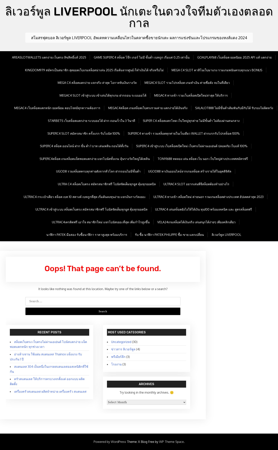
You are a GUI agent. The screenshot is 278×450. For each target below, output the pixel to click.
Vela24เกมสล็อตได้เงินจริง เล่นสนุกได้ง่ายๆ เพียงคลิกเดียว (196, 222)
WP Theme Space (171, 442)
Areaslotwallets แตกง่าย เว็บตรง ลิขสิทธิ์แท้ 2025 (49, 57)
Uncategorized (121, 342)
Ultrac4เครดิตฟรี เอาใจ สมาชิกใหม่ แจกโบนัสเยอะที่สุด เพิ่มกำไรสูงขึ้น (101, 222)
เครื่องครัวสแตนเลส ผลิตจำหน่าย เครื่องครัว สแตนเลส (50, 391)
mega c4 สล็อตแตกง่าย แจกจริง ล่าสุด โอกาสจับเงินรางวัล (97, 83)
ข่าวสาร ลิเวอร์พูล (123, 349)
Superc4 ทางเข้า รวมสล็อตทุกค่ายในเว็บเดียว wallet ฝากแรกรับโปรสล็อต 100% (184, 133)
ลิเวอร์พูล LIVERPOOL (226, 235)
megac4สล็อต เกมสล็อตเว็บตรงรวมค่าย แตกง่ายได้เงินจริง (147, 108)
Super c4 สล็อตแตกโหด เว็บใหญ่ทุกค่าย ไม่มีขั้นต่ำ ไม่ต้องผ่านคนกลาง (191, 121)
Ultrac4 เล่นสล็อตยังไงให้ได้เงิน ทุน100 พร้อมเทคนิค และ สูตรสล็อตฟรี (203, 209)
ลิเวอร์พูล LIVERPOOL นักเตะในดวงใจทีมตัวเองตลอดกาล (139, 17)
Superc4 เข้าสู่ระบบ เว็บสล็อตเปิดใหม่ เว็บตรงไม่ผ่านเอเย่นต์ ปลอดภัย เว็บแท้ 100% (191, 146)
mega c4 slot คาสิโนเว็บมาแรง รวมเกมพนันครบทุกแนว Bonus (216, 70)
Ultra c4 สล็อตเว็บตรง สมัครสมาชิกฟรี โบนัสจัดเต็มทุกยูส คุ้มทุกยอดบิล (107, 184)
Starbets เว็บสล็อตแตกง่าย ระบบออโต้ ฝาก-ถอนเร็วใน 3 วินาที (91, 121)
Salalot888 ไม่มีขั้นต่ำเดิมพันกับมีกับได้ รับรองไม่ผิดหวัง (234, 108)
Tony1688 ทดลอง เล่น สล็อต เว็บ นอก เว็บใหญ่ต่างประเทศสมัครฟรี (203, 159)
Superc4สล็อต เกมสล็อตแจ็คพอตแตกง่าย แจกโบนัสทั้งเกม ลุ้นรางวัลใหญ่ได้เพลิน (95, 159)
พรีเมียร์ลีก (118, 357)
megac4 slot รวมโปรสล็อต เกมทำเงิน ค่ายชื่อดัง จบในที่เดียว (187, 83)
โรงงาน (116, 364)
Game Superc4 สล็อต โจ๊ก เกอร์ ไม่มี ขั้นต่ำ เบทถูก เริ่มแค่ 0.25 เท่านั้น (142, 57)
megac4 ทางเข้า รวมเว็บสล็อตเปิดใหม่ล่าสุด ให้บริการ (191, 95)
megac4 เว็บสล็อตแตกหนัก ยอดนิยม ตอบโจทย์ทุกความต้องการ (57, 108)
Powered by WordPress (110, 442)
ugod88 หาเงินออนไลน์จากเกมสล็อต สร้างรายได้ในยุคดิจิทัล (189, 171)
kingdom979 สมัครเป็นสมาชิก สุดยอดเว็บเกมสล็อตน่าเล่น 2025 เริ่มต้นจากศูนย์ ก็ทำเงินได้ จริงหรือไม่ (94, 70)
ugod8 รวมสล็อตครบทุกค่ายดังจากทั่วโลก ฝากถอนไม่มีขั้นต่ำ (98, 171)
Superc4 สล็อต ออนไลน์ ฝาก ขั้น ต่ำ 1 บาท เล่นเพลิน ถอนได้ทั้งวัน (84, 146)
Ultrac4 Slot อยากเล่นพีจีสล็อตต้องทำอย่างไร (196, 184)
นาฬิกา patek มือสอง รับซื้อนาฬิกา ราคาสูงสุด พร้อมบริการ (86, 235)
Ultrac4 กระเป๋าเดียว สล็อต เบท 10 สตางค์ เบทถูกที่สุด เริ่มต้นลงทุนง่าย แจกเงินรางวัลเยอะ (85, 197)
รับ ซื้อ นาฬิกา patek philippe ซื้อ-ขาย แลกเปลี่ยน (169, 235)
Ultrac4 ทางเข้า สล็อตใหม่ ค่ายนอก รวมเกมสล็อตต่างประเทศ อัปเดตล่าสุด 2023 (208, 197)
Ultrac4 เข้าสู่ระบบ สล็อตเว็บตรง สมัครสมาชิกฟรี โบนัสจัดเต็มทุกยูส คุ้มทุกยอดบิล (91, 209)
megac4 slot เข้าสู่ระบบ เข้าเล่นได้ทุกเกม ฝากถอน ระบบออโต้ (102, 95)
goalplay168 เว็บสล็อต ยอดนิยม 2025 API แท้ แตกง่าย (234, 57)
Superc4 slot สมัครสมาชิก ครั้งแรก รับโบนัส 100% (83, 133)
